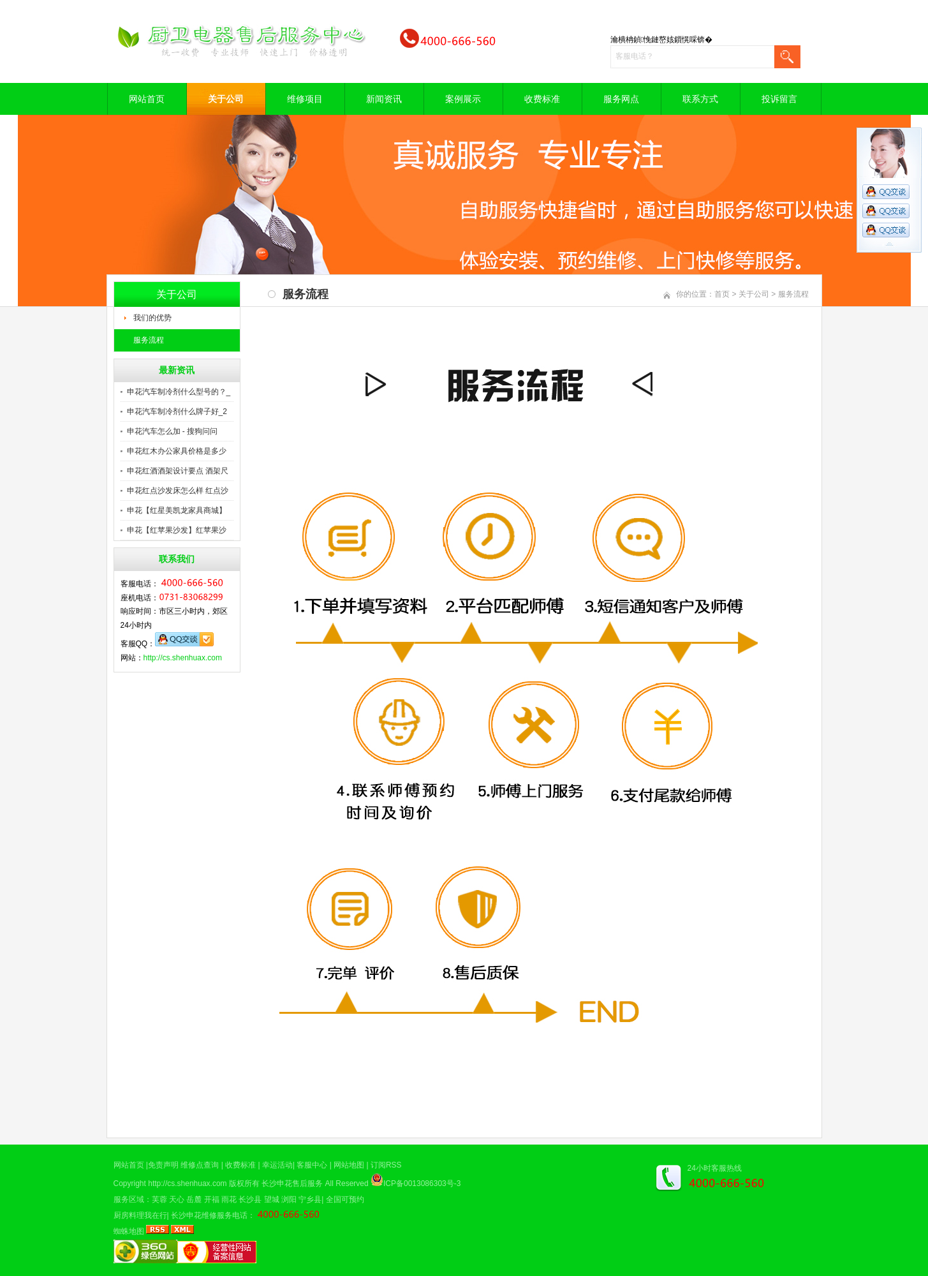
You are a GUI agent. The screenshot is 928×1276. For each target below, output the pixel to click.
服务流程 (148, 340)
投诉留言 (779, 99)
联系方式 (700, 99)
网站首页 (147, 99)
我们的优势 (152, 317)
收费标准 (542, 99)
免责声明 (163, 1165)
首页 (722, 294)
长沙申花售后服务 (292, 1183)
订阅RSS (386, 1165)
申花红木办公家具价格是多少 (176, 451)
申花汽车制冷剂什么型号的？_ (179, 391)
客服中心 (312, 1165)
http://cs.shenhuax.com (183, 657)
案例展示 (463, 99)
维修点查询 (199, 1165)
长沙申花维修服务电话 (209, 1215)
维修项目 (305, 99)
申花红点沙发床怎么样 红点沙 (177, 490)
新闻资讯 (384, 99)
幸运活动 (277, 1165)
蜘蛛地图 (129, 1231)
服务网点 (621, 99)
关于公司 (226, 99)
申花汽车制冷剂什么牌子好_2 (177, 411)
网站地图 (349, 1165)
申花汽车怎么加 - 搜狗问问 (172, 431)
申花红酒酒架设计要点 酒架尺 (177, 470)
